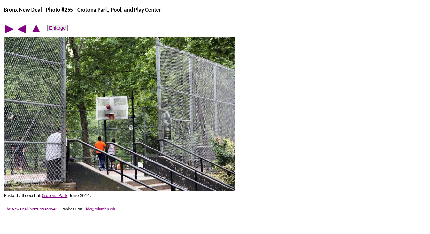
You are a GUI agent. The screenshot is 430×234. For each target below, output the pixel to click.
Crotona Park (54, 195)
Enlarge (57, 28)
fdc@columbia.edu (101, 208)
